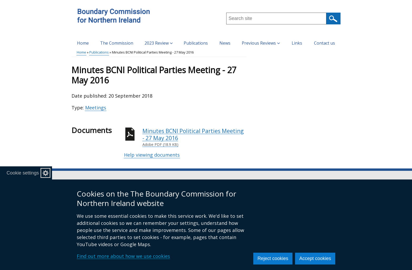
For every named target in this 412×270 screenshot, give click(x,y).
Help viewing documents (152, 155)
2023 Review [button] (159, 43)
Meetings (95, 107)
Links (297, 43)
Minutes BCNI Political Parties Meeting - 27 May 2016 (194, 137)
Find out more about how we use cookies (123, 256)
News (224, 43)
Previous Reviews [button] (261, 43)
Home (83, 43)
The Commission (116, 43)
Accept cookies (315, 258)
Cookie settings (23, 173)
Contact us (324, 43)
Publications (196, 43)
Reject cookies (273, 258)
